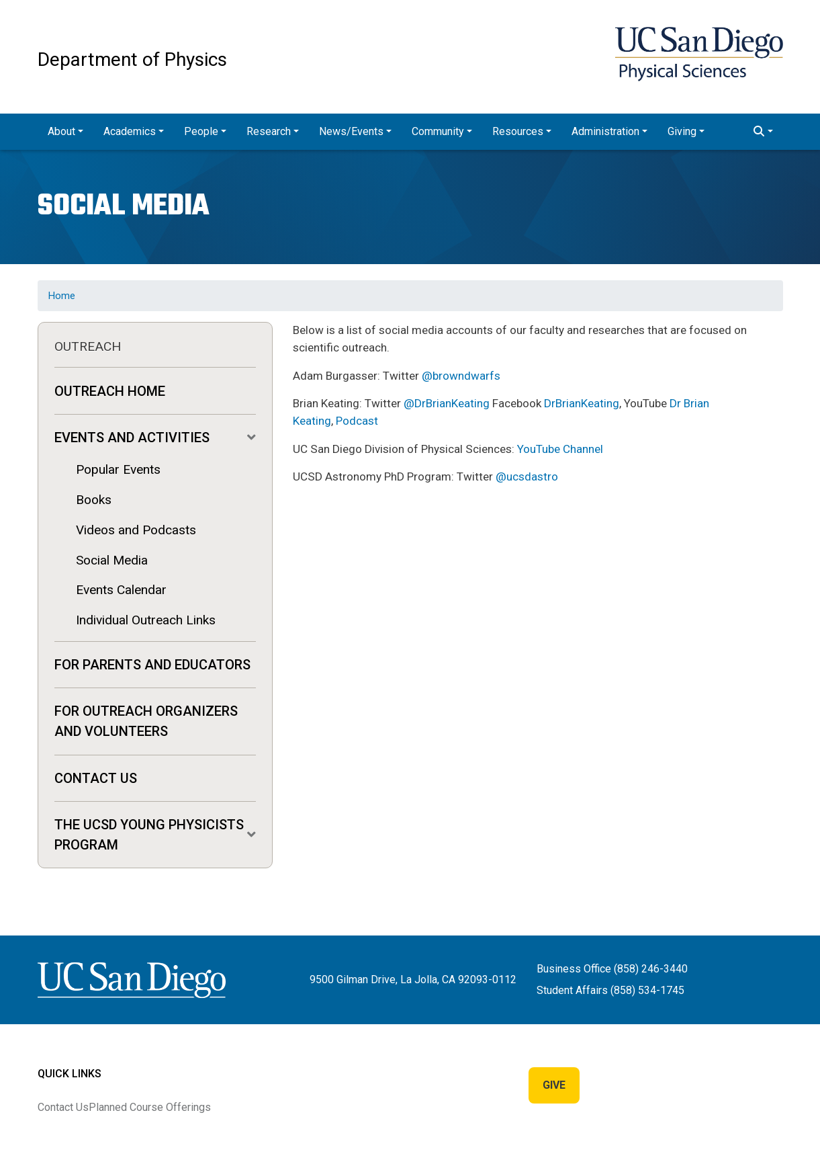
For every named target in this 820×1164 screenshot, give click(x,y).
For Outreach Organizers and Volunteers (146, 721)
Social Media (112, 560)
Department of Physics (132, 59)
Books (93, 499)
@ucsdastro (527, 476)
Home (61, 296)
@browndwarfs (461, 375)
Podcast (357, 420)
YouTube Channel (560, 449)
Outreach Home (109, 391)
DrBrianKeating (581, 403)
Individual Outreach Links (146, 620)
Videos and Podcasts (136, 530)
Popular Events (118, 469)
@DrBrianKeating (447, 403)
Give (554, 1085)
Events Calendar (121, 589)
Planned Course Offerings (150, 1107)
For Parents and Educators (152, 665)
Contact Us (95, 778)
